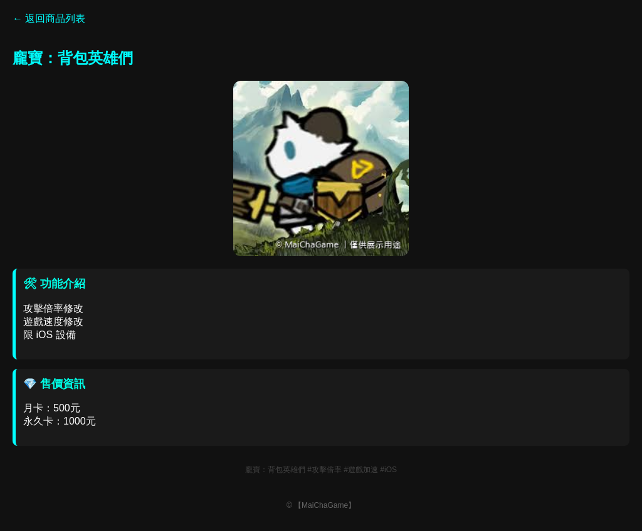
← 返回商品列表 (49, 18)
